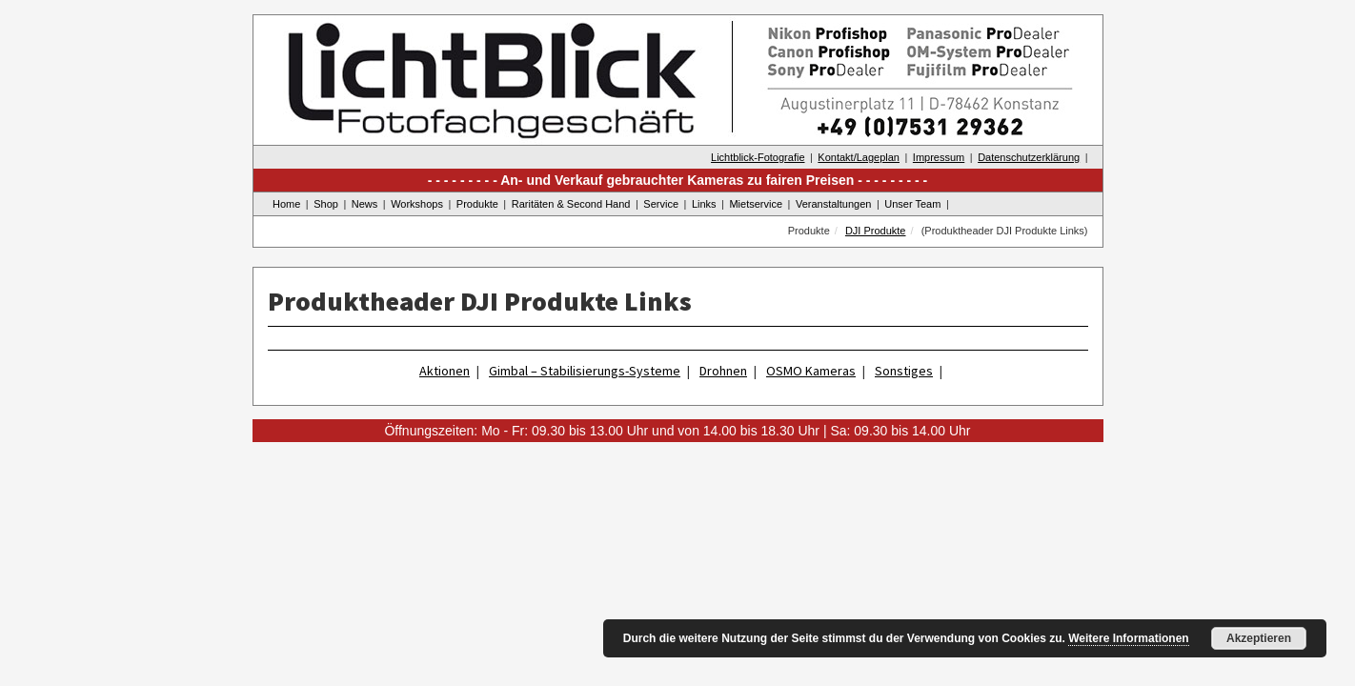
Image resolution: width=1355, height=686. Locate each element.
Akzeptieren (1258, 638)
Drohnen (723, 370)
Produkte (477, 204)
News (365, 204)
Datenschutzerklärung (1029, 157)
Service (660, 204)
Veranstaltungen (834, 204)
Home (286, 204)
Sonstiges (904, 370)
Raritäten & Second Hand (571, 204)
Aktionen (444, 370)
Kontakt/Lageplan (859, 157)
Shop (325, 204)
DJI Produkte (875, 230)
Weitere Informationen (1128, 638)
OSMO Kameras (811, 370)
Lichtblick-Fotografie (757, 157)
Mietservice (755, 204)
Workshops (417, 204)
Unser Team (912, 204)
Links (704, 204)
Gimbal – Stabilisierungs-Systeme (584, 370)
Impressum (938, 157)
